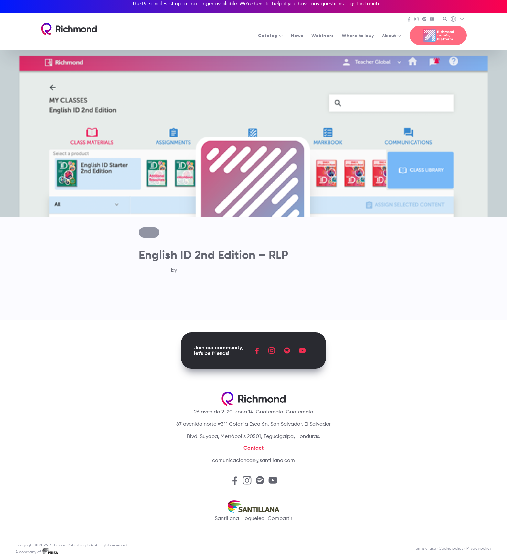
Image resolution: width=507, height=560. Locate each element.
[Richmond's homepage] (68, 29)
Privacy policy (478, 548)
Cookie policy (451, 548)
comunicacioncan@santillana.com (253, 460)
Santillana (227, 518)
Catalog (270, 35)
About (392, 35)
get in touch (364, 3)
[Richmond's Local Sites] (458, 19)
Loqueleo (253, 518)
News (297, 35)
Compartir (280, 518)
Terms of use (425, 548)
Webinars (322, 35)
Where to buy (358, 35)
